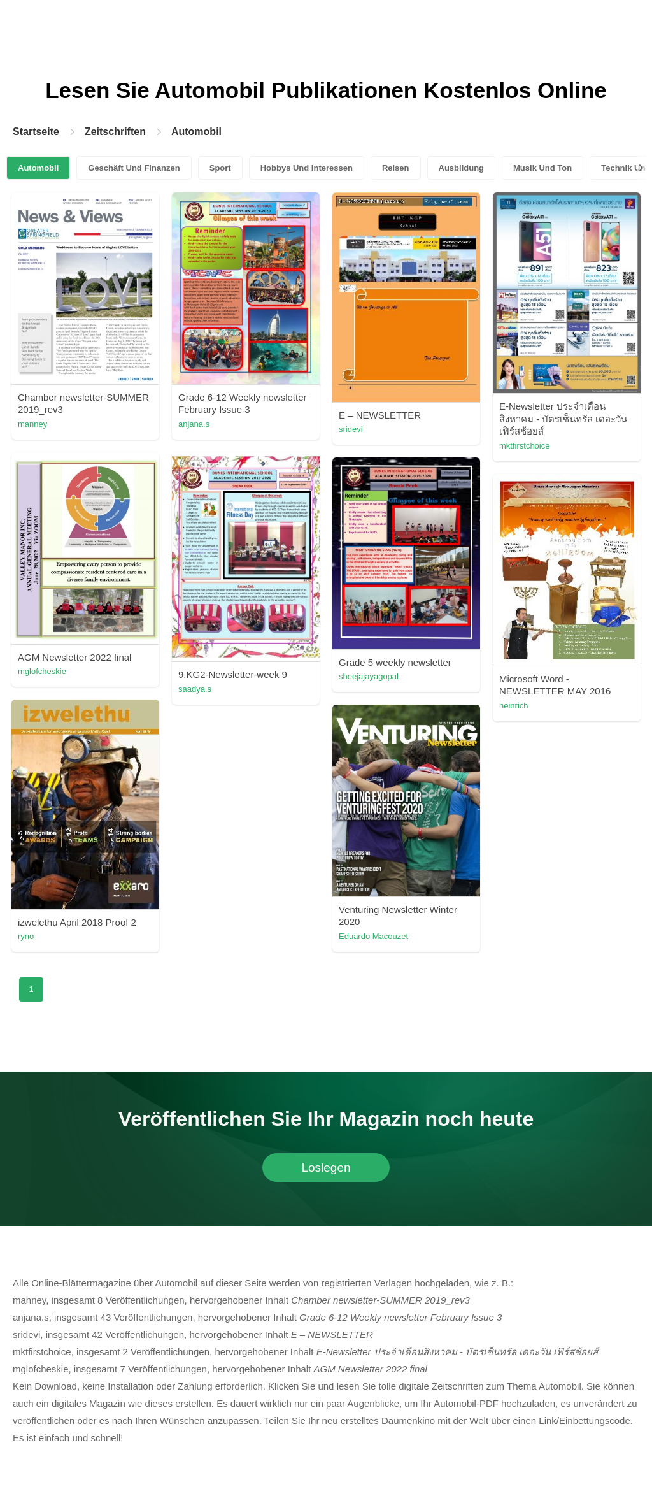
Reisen (395, 168)
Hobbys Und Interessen (306, 168)
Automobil (196, 131)
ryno (26, 936)
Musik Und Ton (542, 168)
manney (32, 424)
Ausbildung (462, 168)
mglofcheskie (42, 671)
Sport (220, 168)
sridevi (351, 429)
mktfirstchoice (524, 445)
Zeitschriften (115, 131)
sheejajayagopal (369, 676)
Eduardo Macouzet (373, 936)
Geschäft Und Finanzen (134, 168)
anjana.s (193, 424)
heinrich (513, 705)
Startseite (36, 131)
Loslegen (325, 1167)
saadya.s (194, 689)
